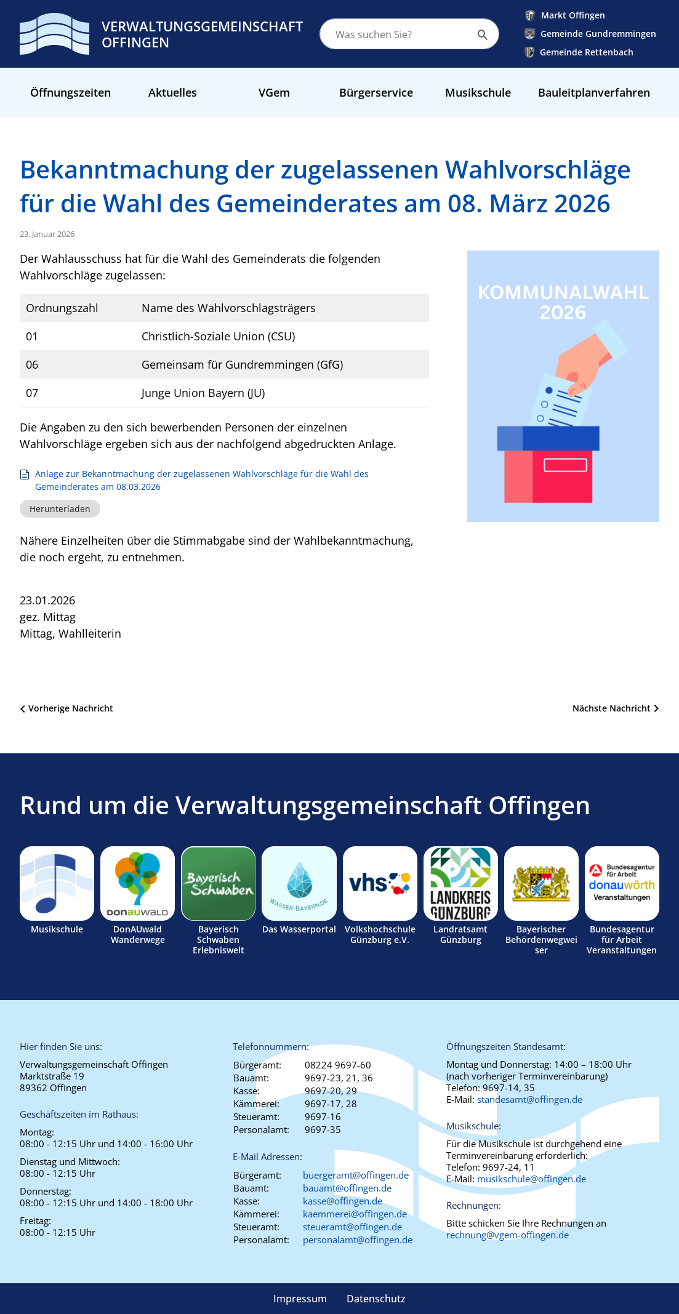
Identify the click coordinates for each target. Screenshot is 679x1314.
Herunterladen (60, 509)
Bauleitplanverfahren (594, 92)
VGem (274, 92)
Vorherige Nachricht (70, 708)
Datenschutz (376, 1298)
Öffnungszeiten (70, 92)
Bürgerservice (376, 92)
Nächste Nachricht (612, 708)
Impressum (300, 1298)
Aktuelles (172, 92)
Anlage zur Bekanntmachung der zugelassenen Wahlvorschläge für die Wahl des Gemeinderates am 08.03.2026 (202, 480)
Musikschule (478, 92)
